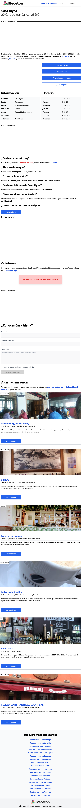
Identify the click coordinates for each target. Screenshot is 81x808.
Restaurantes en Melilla (40, 766)
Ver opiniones (11, 441)
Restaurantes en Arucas (40, 762)
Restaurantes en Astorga (40, 740)
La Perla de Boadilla (11, 592)
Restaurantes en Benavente (40, 749)
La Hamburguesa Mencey (15, 423)
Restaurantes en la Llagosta (40, 769)
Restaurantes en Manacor (40, 772)
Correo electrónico (8, 341)
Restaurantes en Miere (40, 776)
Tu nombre (5, 332)
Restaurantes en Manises (40, 759)
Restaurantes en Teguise (40, 792)
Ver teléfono (11, 212)
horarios (65, 56)
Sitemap (59, 806)
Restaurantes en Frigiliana (40, 746)
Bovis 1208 (7, 648)
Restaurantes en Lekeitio (40, 743)
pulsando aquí (11, 270)
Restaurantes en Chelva (40, 785)
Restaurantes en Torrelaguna (40, 753)
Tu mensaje (5, 349)
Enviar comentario (12, 372)
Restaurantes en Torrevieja (40, 782)
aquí (55, 163)
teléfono (12, 59)
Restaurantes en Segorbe (40, 756)
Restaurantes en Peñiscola (40, 779)
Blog (62, 3)
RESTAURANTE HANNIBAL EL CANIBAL (22, 704)
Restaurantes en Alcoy (40, 795)
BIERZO (5, 479)
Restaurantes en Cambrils (40, 789)
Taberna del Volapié (12, 536)
